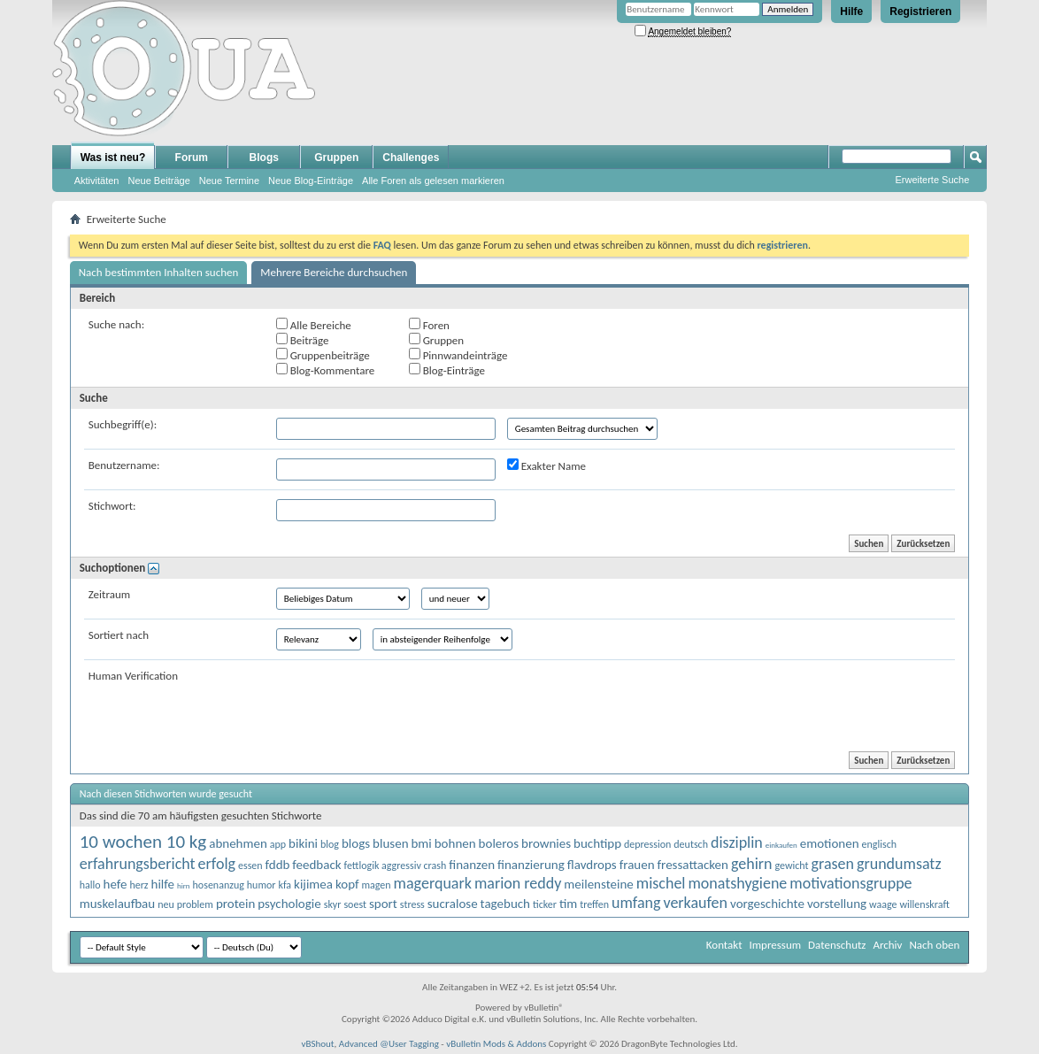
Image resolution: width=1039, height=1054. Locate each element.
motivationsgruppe (850, 883)
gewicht (791, 865)
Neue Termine (229, 180)
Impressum (775, 944)
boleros (499, 843)
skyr (333, 904)
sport (383, 904)
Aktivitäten (96, 180)
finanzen (472, 865)
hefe (115, 884)
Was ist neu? (113, 157)
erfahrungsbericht (138, 863)
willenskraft (925, 904)
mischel (661, 883)
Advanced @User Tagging (389, 1044)
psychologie (289, 904)
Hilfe (851, 11)
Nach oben (934, 944)
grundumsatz (899, 863)
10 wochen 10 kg (143, 841)
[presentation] (410, 703)
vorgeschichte (767, 904)
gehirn (752, 863)
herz (138, 885)
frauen (637, 865)
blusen (390, 843)
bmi (421, 843)
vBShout (317, 1044)
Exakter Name (546, 465)
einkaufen (781, 845)
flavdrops (592, 865)
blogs (356, 843)
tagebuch (505, 904)
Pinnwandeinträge (458, 355)
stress (412, 904)
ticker (545, 904)
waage (883, 904)
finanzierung (531, 865)
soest (354, 904)
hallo (90, 885)
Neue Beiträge (158, 180)
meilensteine (599, 884)
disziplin (737, 842)
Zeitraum (109, 594)
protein (235, 904)
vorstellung (836, 904)
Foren (429, 325)
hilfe (162, 884)
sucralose (452, 904)
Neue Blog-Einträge (310, 180)
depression (647, 844)
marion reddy (517, 883)
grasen (833, 863)
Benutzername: (124, 465)
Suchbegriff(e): (123, 424)
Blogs (264, 157)
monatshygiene (737, 883)
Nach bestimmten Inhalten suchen (159, 272)
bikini (303, 843)
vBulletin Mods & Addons (496, 1044)
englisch (879, 844)
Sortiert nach (119, 635)
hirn (183, 885)
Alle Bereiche (313, 325)
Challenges (410, 157)
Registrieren (920, 11)
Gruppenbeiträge (323, 355)
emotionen (829, 843)
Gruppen (336, 157)
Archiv (887, 944)
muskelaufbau (117, 904)
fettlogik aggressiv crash (395, 865)
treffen (594, 904)
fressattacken (693, 865)
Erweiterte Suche (933, 179)
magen (375, 885)
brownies (546, 843)
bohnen (455, 843)
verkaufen (695, 902)
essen (250, 865)
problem (195, 904)
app (278, 844)
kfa (284, 885)
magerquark (433, 883)
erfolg (216, 863)
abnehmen (238, 843)
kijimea (313, 884)
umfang (636, 902)
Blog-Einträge (447, 370)
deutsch (690, 844)
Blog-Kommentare (325, 370)
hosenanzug (218, 885)
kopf (347, 884)
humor (261, 885)
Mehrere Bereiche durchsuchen (333, 272)
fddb (278, 865)
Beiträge (302, 340)
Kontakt (724, 944)
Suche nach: (116, 324)
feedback (316, 865)
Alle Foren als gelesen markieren (433, 180)
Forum (191, 157)
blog (329, 844)
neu (166, 904)
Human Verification (133, 675)
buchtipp (597, 843)
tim (568, 904)
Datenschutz (837, 944)
